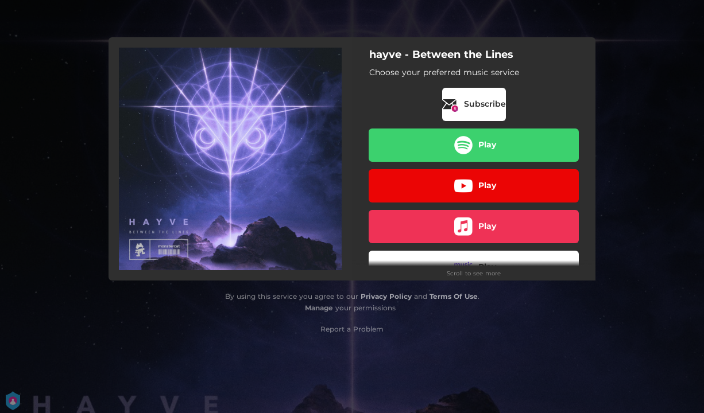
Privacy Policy (386, 296)
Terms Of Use (454, 296)
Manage (319, 307)
